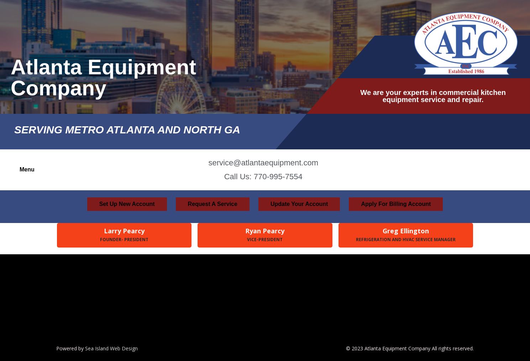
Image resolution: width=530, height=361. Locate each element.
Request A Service (212, 204)
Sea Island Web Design (111, 348)
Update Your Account (299, 204)
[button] (28, 169)
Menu (27, 169)
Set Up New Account (127, 204)
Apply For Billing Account (396, 204)
